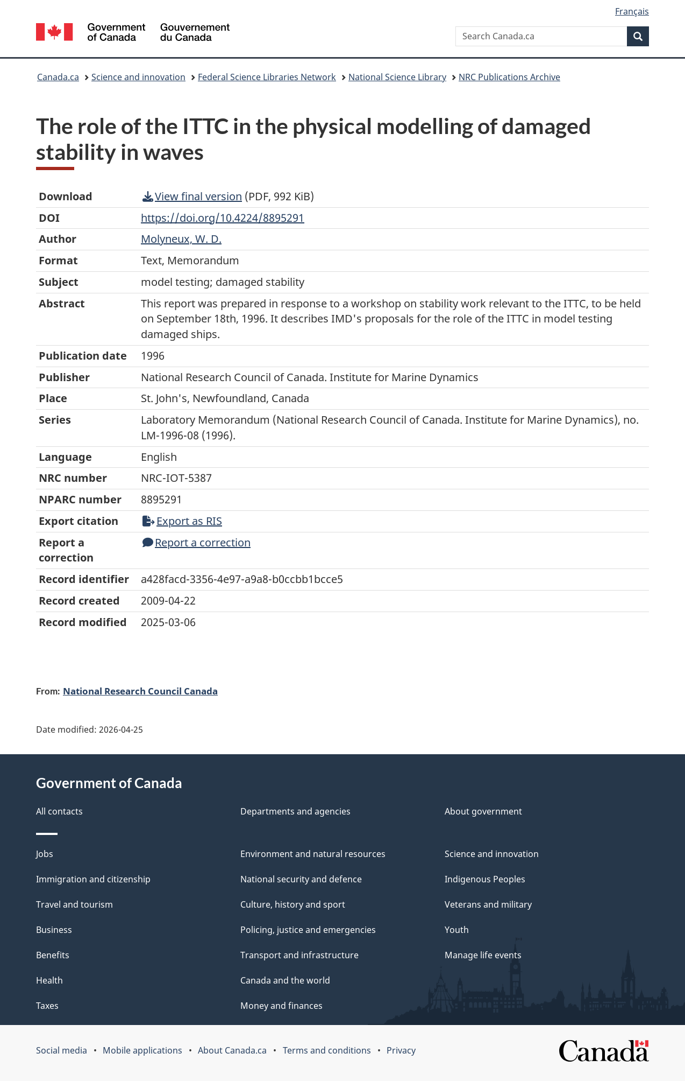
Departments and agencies (295, 811)
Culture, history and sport (292, 904)
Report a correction (196, 542)
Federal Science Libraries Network (267, 77)
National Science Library (397, 77)
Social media (61, 1050)
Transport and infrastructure (299, 955)
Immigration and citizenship (93, 879)
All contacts (59, 811)
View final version (192, 196)
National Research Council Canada (140, 690)
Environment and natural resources (313, 854)
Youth (457, 930)
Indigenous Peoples (485, 879)
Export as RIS (182, 521)
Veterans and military (488, 904)
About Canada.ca (232, 1050)
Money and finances (281, 1006)
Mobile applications (142, 1050)
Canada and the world (285, 980)
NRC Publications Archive (509, 77)
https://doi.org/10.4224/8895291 (222, 217)
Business (54, 930)
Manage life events (483, 955)
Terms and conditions (327, 1050)
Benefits (52, 955)
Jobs (44, 854)
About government (483, 811)
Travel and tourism (74, 904)
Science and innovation (138, 77)
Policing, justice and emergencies (308, 930)
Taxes (47, 1006)
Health (49, 980)
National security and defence (301, 879)
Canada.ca (58, 77)
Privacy (401, 1050)
